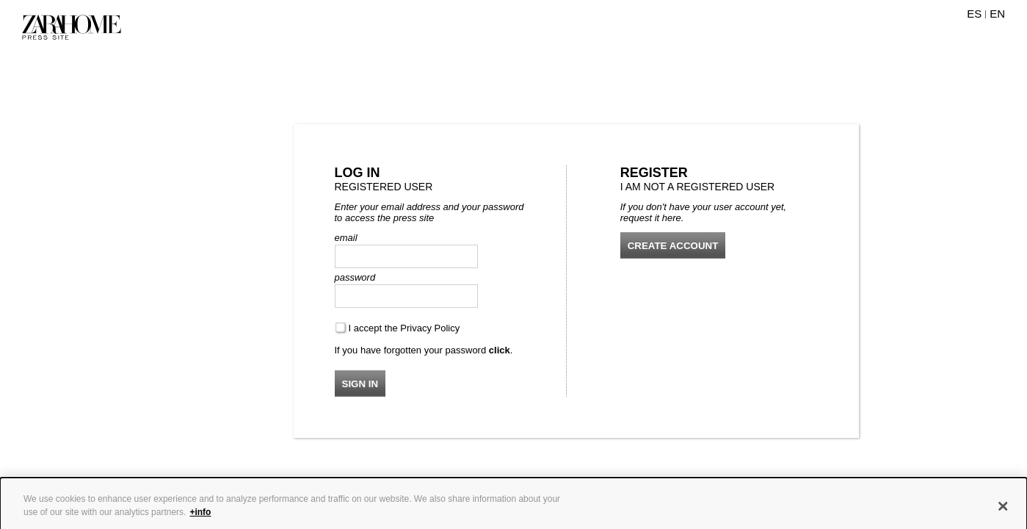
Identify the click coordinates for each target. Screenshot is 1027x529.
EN (997, 13)
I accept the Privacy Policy (404, 328)
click (499, 350)
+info (200, 516)
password (355, 277)
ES (974, 13)
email (346, 237)
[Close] (1003, 510)
